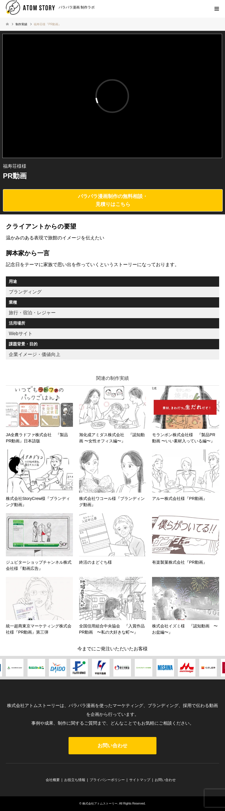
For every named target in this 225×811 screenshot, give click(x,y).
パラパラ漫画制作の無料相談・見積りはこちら (113, 200)
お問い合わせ (112, 745)
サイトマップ (139, 780)
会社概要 (53, 780)
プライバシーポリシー (107, 780)
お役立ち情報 (74, 780)
